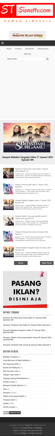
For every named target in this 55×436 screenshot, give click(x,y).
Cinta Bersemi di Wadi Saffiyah (16, 360)
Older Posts (47, 263)
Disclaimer (29, 49)
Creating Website (26, 428)
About (8, 49)
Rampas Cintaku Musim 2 (13, 385)
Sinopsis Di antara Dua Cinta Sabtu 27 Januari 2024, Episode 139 (31, 170)
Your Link (23, 430)
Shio (5, 389)
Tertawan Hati (9, 400)
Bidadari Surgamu (10, 357)
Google (32, 433)
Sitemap (27, 54)
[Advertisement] (27, 90)
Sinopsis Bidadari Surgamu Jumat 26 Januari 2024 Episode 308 (33, 249)
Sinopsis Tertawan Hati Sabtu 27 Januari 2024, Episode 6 (31, 186)
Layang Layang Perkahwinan (15, 378)
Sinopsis (6, 393)
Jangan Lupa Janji (10, 375)
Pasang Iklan (42, 49)
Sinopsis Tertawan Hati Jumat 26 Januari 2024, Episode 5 (31, 233)
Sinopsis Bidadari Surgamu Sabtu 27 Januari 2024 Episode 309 (27, 158)
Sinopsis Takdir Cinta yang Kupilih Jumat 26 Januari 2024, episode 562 (31, 217)
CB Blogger (38, 428)
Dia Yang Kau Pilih (10, 364)
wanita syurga (9, 407)
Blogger (23, 433)
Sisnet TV (29, 425)
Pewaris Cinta (9, 382)
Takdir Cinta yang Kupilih (13, 396)
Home (20, 263)
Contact (18, 49)
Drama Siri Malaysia (11, 368)
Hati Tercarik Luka (10, 371)
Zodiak (6, 403)
